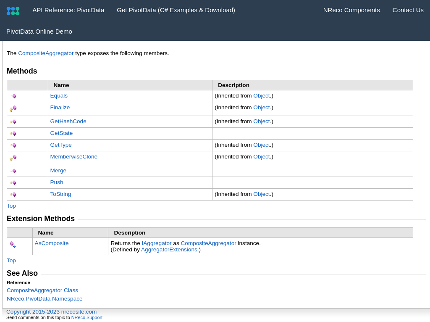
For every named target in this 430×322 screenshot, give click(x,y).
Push (56, 182)
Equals (59, 95)
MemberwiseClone (74, 156)
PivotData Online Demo (39, 31)
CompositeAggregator (45, 53)
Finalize (60, 107)
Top (11, 206)
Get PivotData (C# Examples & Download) (176, 9)
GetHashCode (68, 121)
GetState (61, 133)
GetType (61, 145)
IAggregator (157, 243)
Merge (58, 170)
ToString (60, 194)
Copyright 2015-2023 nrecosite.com (51, 312)
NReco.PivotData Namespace (45, 299)
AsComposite (52, 243)
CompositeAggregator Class (42, 290)
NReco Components (351, 9)
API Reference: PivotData (68, 9)
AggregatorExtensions (169, 249)
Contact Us (408, 9)
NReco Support (86, 317)
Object (261, 95)
